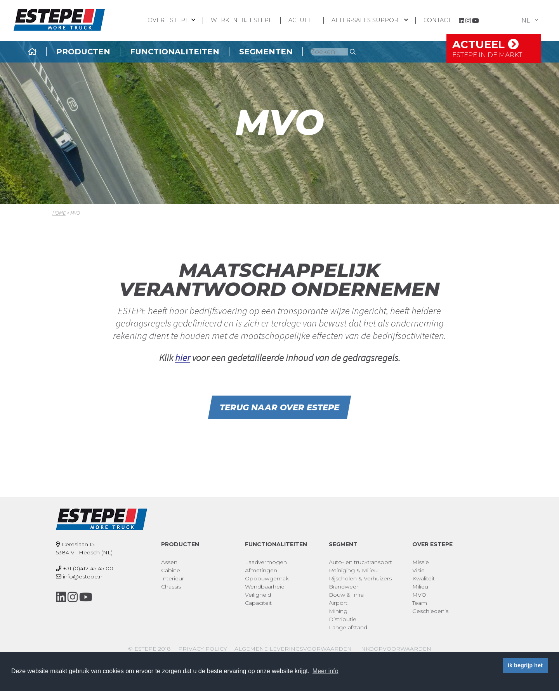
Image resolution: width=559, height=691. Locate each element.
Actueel (302, 20)
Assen (169, 562)
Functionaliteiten (217, 51)
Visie (418, 570)
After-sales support (367, 20)
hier (182, 357)
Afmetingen (261, 570)
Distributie (342, 619)
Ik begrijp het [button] (525, 665)
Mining (338, 611)
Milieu (420, 586)
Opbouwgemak (267, 578)
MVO (419, 594)
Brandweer (343, 586)
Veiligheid (258, 594)
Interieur (172, 578)
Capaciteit (258, 602)
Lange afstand (348, 627)
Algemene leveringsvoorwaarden (293, 648)
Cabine (170, 570)
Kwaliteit (423, 578)
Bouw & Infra (346, 594)
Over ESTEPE (168, 20)
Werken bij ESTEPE (242, 20)
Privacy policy (202, 648)
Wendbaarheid (265, 586)
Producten (126, 51)
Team (419, 602)
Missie (420, 562)
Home (59, 212)
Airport (338, 602)
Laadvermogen (266, 562)
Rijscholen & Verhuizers (360, 578)
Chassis (171, 586)
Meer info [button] (325, 671)
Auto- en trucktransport (360, 562)
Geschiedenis (430, 611)
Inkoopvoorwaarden (395, 648)
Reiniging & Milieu (353, 570)
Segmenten (308, 51)
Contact (437, 20)
